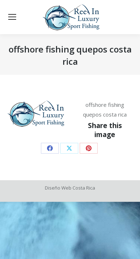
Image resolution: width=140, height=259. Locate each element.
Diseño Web (58, 188)
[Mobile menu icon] (12, 17)
